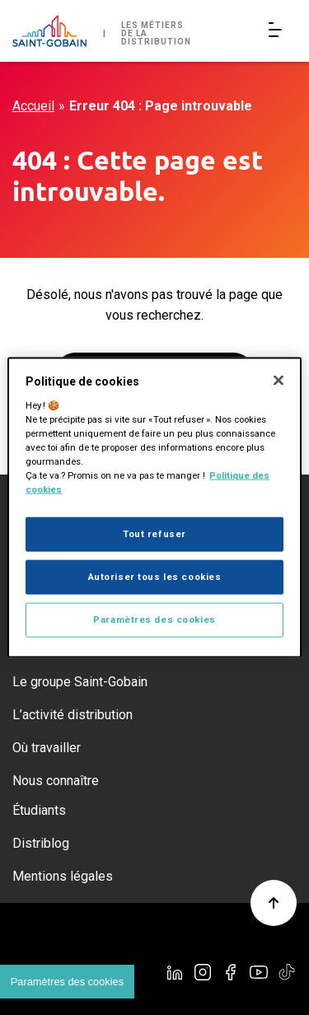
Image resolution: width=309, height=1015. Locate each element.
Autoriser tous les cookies (155, 576)
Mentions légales (62, 876)
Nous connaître (55, 780)
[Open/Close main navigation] (278, 31)
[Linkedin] (175, 972)
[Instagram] (203, 972)
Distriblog (40, 843)
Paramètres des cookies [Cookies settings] (67, 981)
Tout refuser (154, 534)
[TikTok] (287, 972)
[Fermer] (278, 380)
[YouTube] (259, 972)
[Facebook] (231, 972)
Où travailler (46, 747)
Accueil (33, 106)
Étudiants (39, 810)
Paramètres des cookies (154, 618)
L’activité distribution (72, 715)
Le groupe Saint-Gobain (79, 682)
